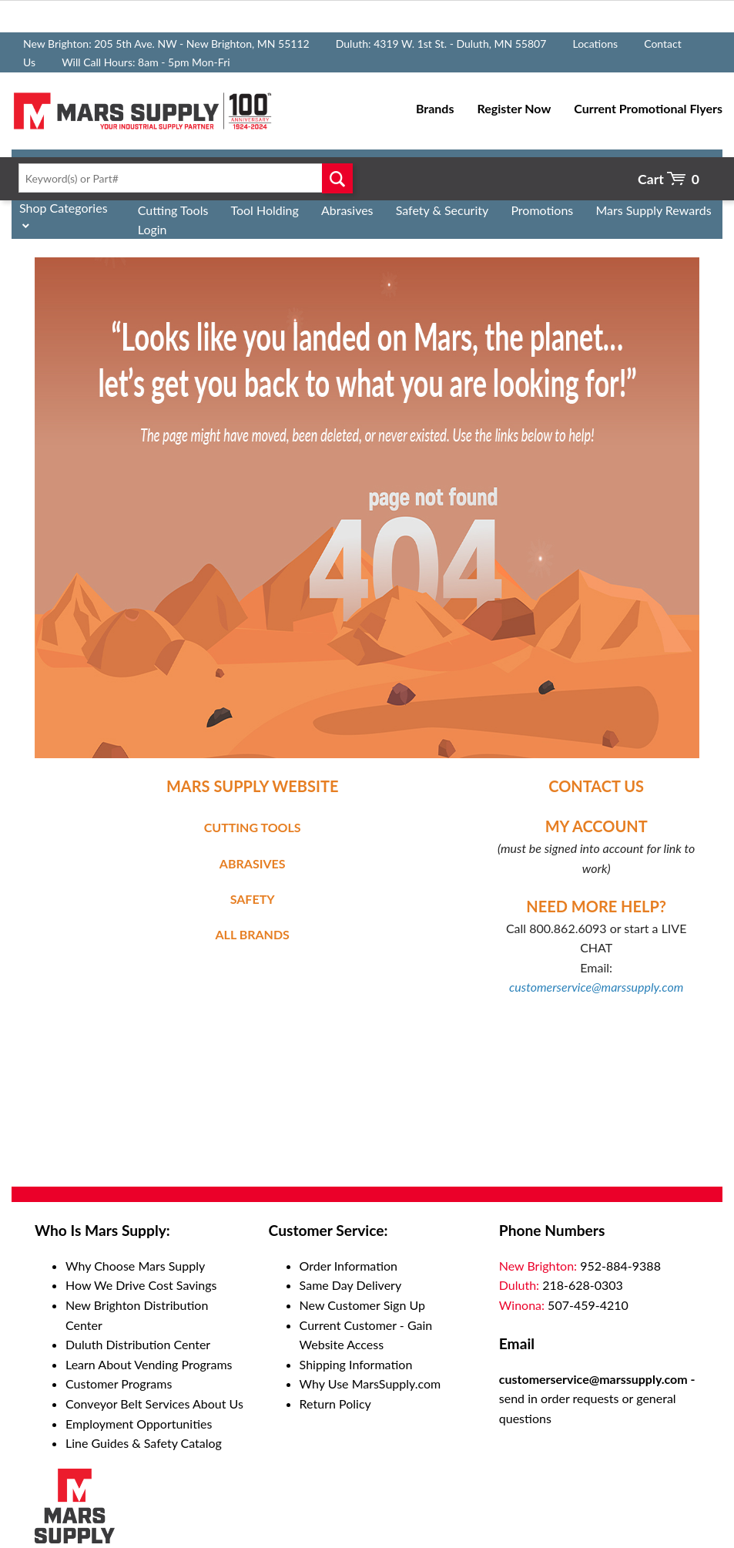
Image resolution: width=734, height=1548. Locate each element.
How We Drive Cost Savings (140, 1285)
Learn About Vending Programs (149, 1364)
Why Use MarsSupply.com (370, 1383)
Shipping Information (356, 1364)
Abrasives (347, 210)
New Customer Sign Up (362, 1305)
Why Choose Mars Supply (135, 1265)
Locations (595, 43)
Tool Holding (264, 210)
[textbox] (182, 178)
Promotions (542, 210)
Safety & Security (442, 210)
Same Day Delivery (351, 1285)
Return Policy (335, 1403)
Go (337, 178)
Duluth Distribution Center (137, 1344)
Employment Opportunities (138, 1423)
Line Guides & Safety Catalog (143, 1443)
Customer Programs (118, 1383)
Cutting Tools (173, 210)
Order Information (348, 1265)
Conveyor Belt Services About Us (154, 1403)
